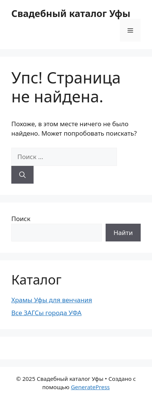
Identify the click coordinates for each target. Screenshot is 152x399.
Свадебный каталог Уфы (71, 13)
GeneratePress (90, 387)
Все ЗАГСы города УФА (46, 312)
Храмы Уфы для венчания (51, 299)
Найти (123, 232)
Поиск (21, 218)
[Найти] (22, 175)
